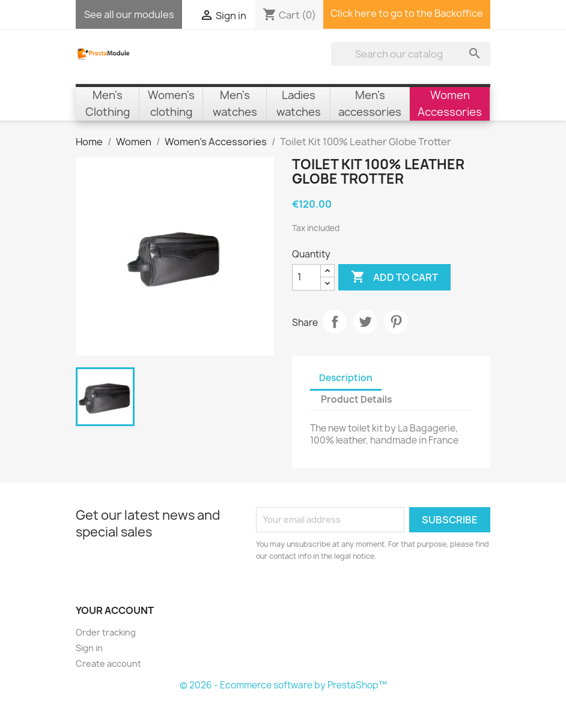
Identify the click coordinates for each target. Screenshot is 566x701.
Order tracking (106, 632)
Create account (108, 663)
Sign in (89, 648)
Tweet (365, 322)
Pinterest (396, 322)
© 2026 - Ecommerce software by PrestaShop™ (283, 685)
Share (335, 322)
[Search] (410, 54)
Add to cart (394, 277)
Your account (115, 610)
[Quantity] (306, 277)
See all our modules (129, 14)
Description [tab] (346, 378)
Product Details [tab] (356, 399)
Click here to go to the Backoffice (406, 13)
